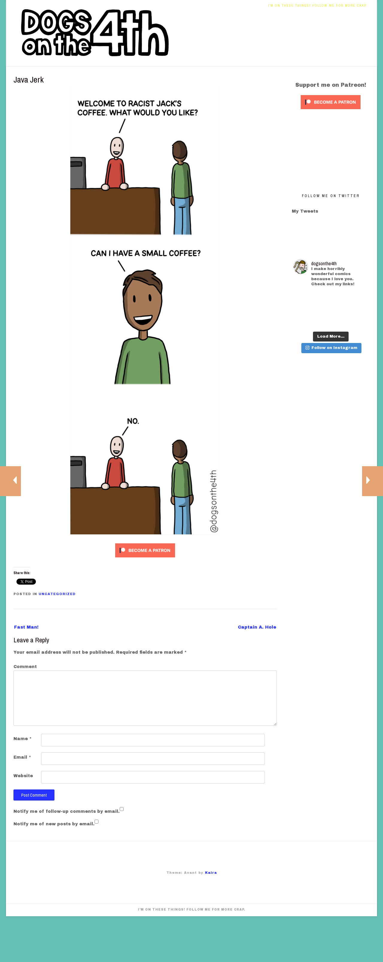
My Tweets (305, 211)
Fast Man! (26, 627)
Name (22, 739)
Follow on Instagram (331, 347)
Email (22, 757)
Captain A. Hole (257, 627)
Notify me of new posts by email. (54, 824)
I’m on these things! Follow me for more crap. (318, 5)
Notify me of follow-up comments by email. (66, 811)
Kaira (211, 872)
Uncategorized (57, 594)
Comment (25, 666)
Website (23, 776)
